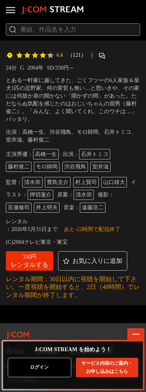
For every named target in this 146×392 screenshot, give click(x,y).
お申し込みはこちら (107, 367)
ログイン (39, 367)
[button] (29, 261)
